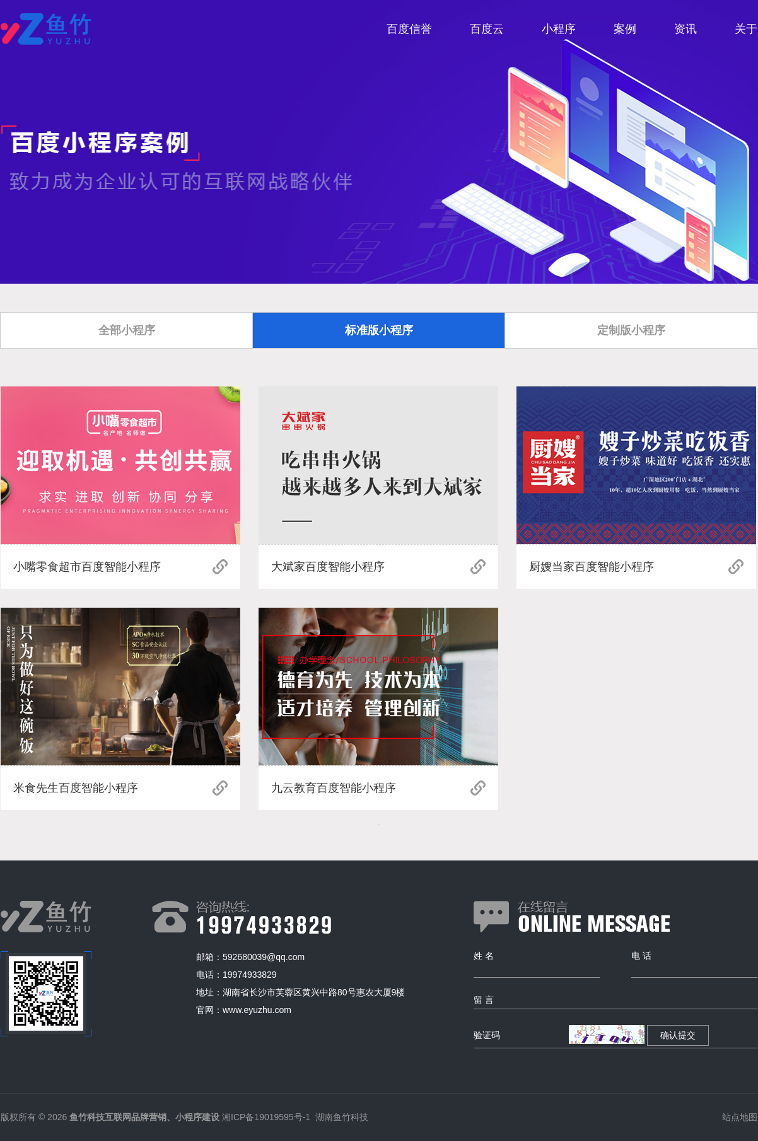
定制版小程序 (631, 330)
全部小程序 (126, 330)
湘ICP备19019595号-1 (266, 1117)
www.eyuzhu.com (257, 1010)
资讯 (685, 29)
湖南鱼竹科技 (341, 1117)
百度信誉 (409, 29)
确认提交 (678, 1035)
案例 (625, 29)
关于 (746, 29)
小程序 (559, 29)
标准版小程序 (379, 330)
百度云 (487, 29)
